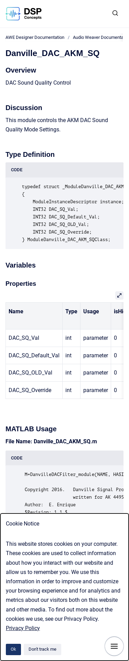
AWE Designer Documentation (35, 37)
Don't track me (42, 649)
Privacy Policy (23, 628)
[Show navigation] (114, 646)
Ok (13, 649)
